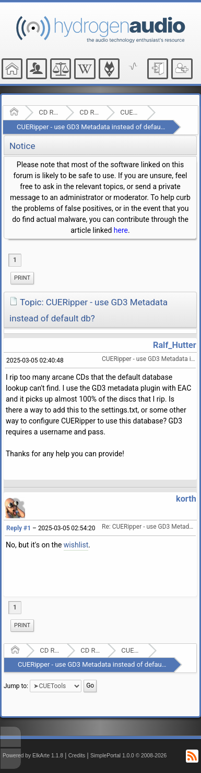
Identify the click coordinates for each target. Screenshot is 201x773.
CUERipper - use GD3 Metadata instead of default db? (97, 127)
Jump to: (16, 685)
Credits (77, 755)
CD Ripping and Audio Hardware (49, 112)
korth (186, 499)
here (121, 230)
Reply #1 (18, 528)
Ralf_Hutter (174, 345)
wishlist (76, 545)
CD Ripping (89, 112)
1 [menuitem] (15, 260)
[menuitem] (22, 278)
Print (22, 278)
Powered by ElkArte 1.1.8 (33, 755)
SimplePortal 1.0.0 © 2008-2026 (128, 755)
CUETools (130, 112)
